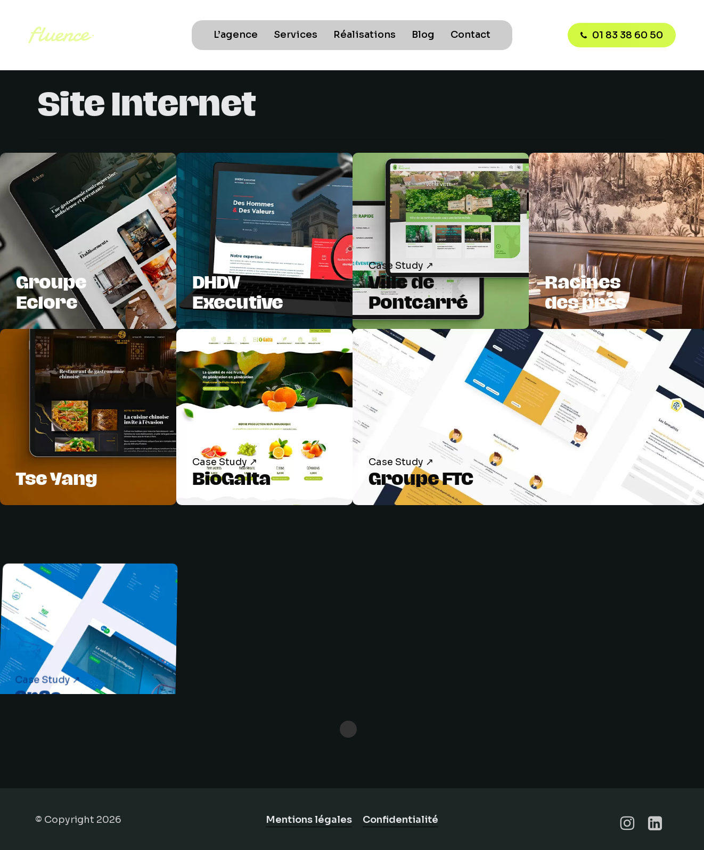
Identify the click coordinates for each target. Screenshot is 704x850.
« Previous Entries (348, 729)
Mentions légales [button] (309, 820)
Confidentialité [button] (400, 820)
